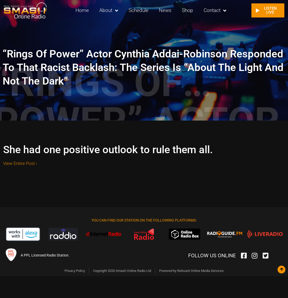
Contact (215, 10)
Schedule (138, 10)
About (108, 10)
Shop (187, 10)
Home (82, 10)
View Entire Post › (20, 163)
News (165, 10)
